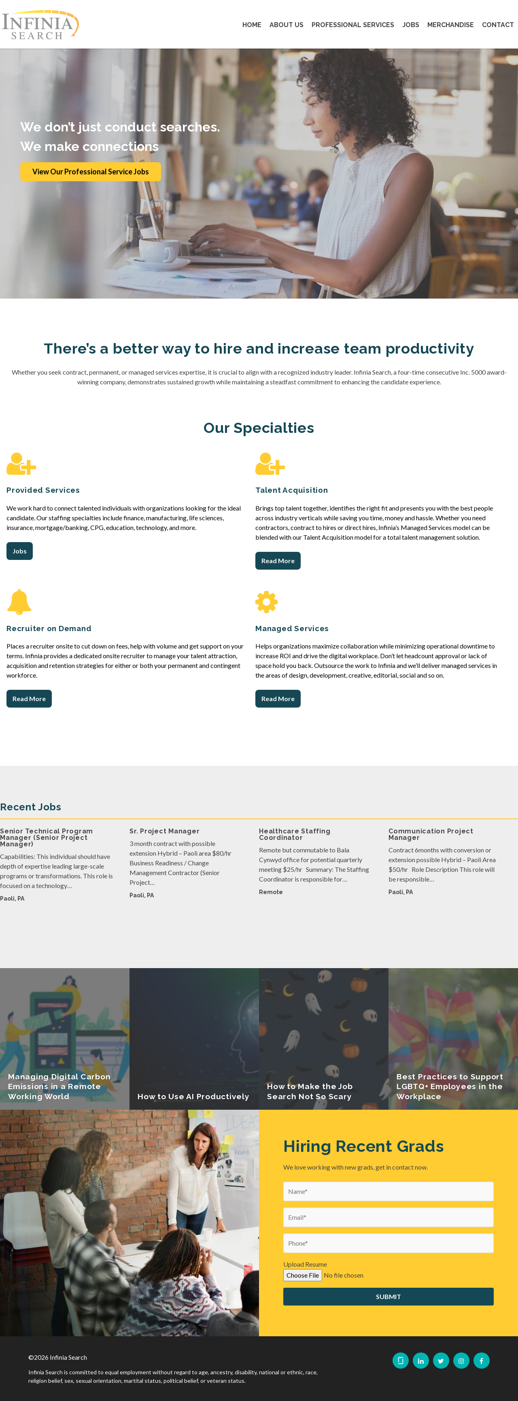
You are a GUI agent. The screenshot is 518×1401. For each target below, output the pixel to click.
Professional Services (353, 25)
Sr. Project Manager (165, 861)
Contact (498, 25)
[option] (56, 898)
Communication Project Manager (430, 864)
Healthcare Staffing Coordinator (294, 864)
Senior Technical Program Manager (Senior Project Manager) (46, 867)
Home (251, 25)
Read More (278, 560)
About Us (287, 25)
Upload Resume (305, 1294)
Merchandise (450, 25)
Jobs (410, 25)
